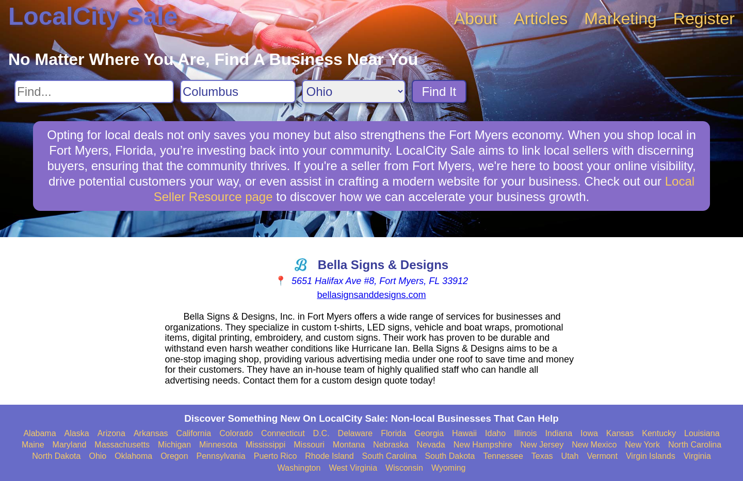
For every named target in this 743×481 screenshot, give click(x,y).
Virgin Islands (650, 456)
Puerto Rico (275, 456)
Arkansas (151, 433)
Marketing (620, 18)
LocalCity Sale (92, 16)
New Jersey (542, 444)
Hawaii (464, 433)
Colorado (236, 433)
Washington (298, 467)
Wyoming (448, 467)
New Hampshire (483, 444)
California (194, 433)
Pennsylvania (221, 456)
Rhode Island (329, 456)
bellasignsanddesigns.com (371, 295)
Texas (542, 456)
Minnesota (218, 444)
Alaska (76, 433)
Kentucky (659, 433)
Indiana (559, 433)
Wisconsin (404, 467)
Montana (349, 444)
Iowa (589, 433)
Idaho (495, 433)
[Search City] (238, 91)
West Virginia (353, 467)
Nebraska (390, 444)
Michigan (174, 444)
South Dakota (450, 456)
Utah (570, 456)
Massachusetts (122, 444)
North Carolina (694, 444)
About (475, 18)
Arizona (111, 433)
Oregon (174, 456)
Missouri (309, 444)
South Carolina (389, 456)
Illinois (525, 433)
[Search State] (354, 91)
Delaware (355, 433)
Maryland (70, 444)
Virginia (697, 456)
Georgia (429, 433)
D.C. (321, 433)
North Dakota (56, 456)
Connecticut (283, 433)
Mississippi (265, 444)
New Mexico (594, 444)
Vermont (602, 456)
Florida (393, 433)
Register (704, 18)
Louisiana (702, 433)
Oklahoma (133, 456)
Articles (540, 18)
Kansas (620, 433)
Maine (33, 444)
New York (642, 444)
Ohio (97, 456)
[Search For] (94, 91)
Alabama (39, 433)
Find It (439, 91)
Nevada (431, 444)
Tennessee (503, 456)
